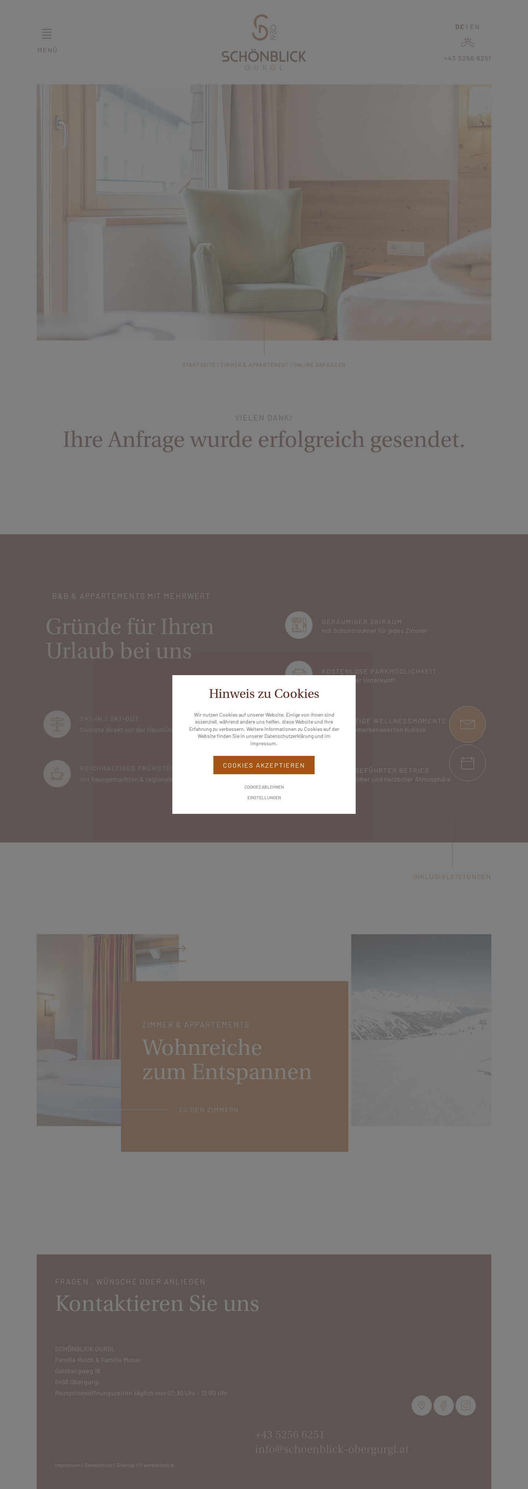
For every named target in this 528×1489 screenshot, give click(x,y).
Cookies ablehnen (264, 786)
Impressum (263, 743)
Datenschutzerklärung (289, 736)
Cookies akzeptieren (264, 765)
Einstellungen (264, 797)
